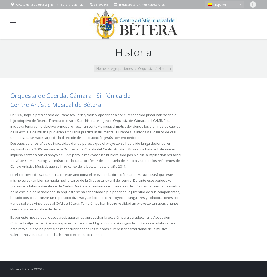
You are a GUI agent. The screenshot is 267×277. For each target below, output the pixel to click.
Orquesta (145, 68)
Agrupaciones (122, 68)
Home (101, 68)
